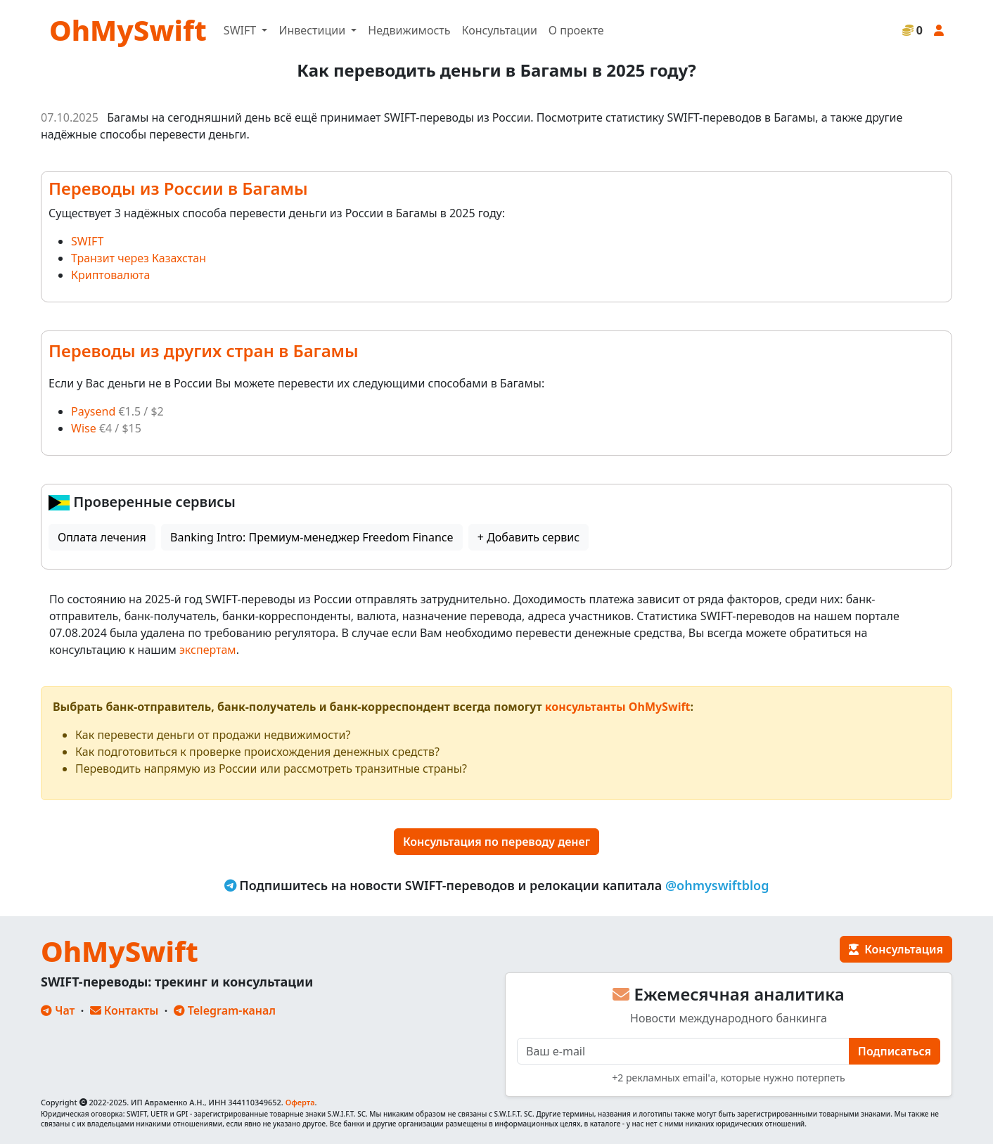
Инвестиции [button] (313, 30)
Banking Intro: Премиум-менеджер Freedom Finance (311, 537)
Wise (83, 428)
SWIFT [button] (241, 30)
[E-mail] (683, 1051)
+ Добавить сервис (528, 537)
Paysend (93, 411)
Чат (58, 1010)
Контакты (124, 1010)
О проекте (576, 30)
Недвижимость (409, 30)
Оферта (300, 1102)
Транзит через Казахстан (138, 258)
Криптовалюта (110, 275)
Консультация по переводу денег (496, 841)
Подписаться (894, 1051)
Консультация (896, 949)
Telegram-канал (225, 1010)
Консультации (499, 30)
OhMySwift (128, 30)
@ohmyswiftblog (717, 885)
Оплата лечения (102, 537)
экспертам (207, 649)
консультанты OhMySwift (618, 706)
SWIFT (87, 241)
